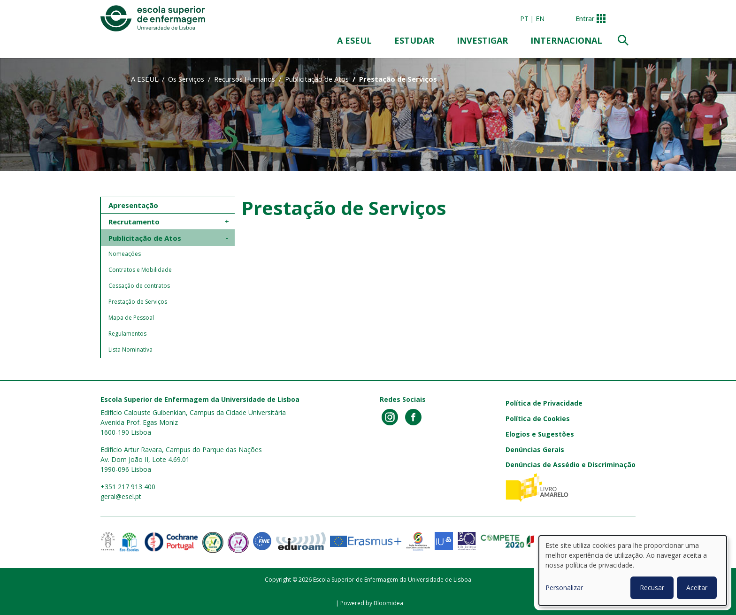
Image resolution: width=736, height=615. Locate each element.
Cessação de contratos (139, 286)
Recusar (652, 587)
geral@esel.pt (120, 496)
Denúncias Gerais (535, 449)
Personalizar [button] (564, 587)
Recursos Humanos (244, 79)
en (540, 18)
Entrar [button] (584, 18)
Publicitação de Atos (317, 79)
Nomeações (124, 254)
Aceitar (696, 587)
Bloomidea (388, 603)
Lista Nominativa (130, 350)
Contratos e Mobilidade (140, 270)
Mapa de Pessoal (131, 318)
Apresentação (133, 205)
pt (524, 18)
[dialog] (633, 571)
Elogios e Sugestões (540, 434)
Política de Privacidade (544, 403)
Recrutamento (134, 221)
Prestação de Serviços (137, 302)
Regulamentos (127, 334)
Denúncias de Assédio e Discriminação (571, 464)
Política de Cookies (538, 418)
